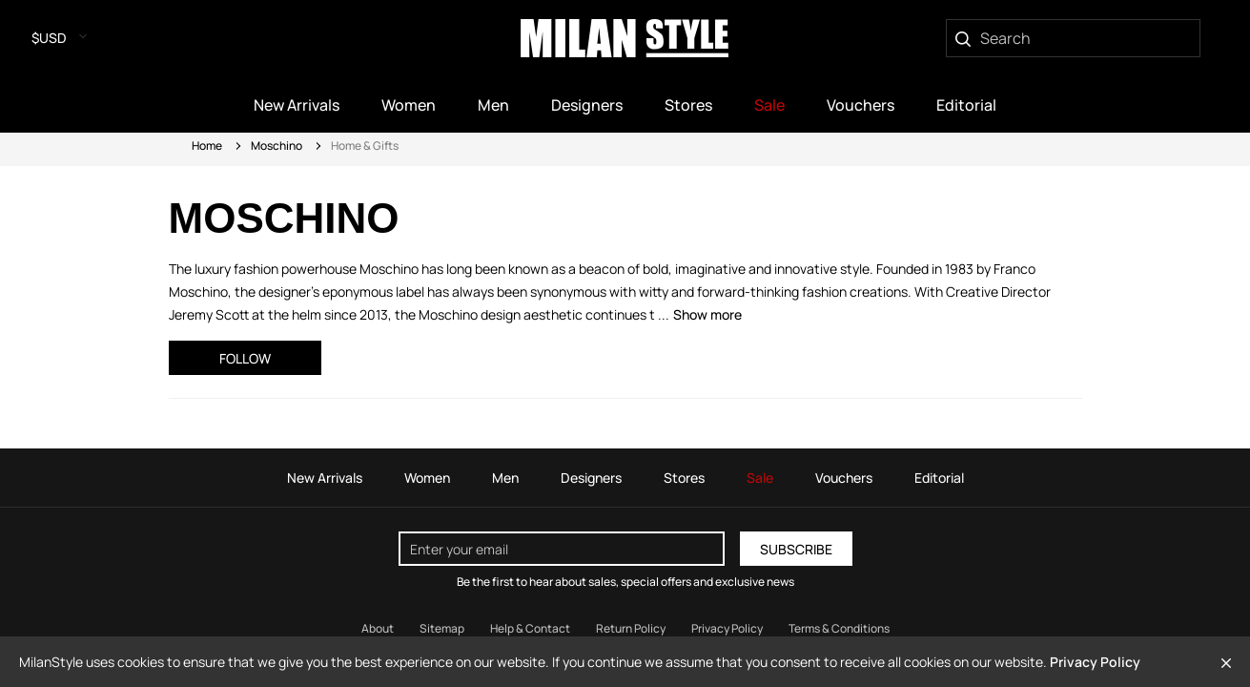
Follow (245, 358)
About (377, 628)
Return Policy (631, 628)
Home (207, 145)
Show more (707, 314)
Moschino (276, 145)
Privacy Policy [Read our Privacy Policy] (727, 628)
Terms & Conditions (839, 628)
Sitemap (442, 628)
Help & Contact (530, 628)
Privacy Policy (1095, 662)
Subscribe (796, 549)
